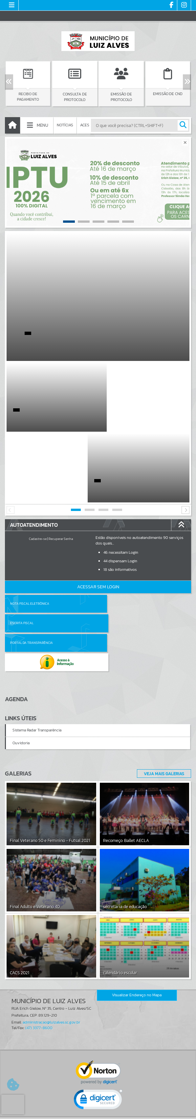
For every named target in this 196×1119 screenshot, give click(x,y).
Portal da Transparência (31, 552)
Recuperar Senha (61, 468)
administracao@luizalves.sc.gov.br (51, 913)
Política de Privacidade (98, 1112)
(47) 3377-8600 (39, 918)
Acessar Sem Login (98, 516)
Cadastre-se (38, 468)
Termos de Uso (98, 1107)
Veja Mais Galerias (162, 663)
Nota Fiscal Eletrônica (29, 532)
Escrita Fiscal (115, 532)
